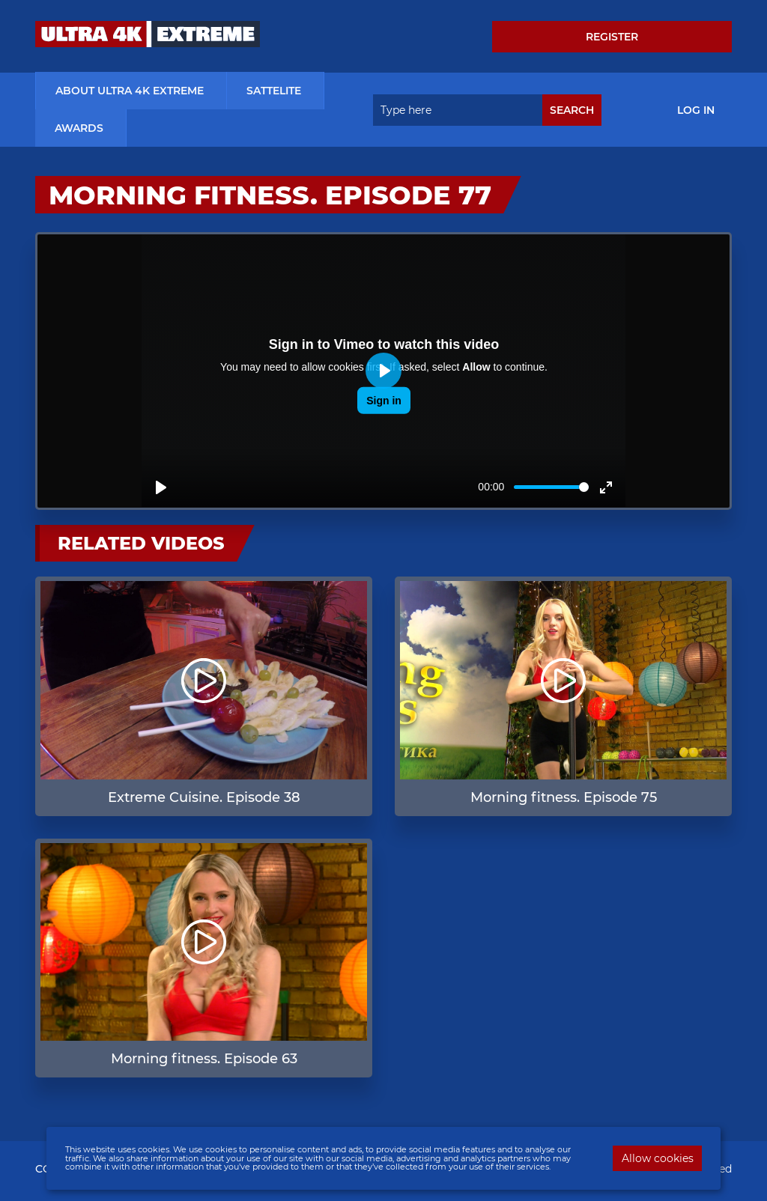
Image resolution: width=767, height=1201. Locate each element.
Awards (79, 129)
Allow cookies (658, 1158)
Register (612, 36)
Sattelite (273, 91)
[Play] (161, 488)
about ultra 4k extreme (129, 91)
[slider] (551, 488)
